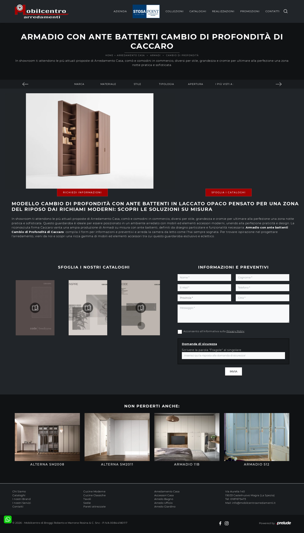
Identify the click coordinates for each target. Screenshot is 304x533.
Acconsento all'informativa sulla (213, 331)
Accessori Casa (164, 495)
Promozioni (250, 11)
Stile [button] (137, 84)
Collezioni (175, 11)
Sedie (87, 502)
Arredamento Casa (131, 55)
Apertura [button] (195, 84)
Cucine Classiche (94, 495)
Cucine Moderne (94, 491)
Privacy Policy (235, 331)
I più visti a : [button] (224, 84)
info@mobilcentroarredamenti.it (254, 502)
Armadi (155, 55)
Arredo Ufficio (163, 502)
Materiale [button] (108, 84)
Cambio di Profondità (182, 55)
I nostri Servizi (21, 502)
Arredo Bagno (163, 498)
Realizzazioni (223, 11)
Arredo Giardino (165, 506)
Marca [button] (79, 84)
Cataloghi (197, 11)
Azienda (120, 11)
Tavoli (87, 498)
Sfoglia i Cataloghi (229, 192)
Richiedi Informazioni (82, 192)
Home (109, 55)
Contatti (272, 11)
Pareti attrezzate (94, 506)
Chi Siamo (19, 491)
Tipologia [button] (166, 84)
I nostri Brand (21, 498)
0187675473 (238, 498)
